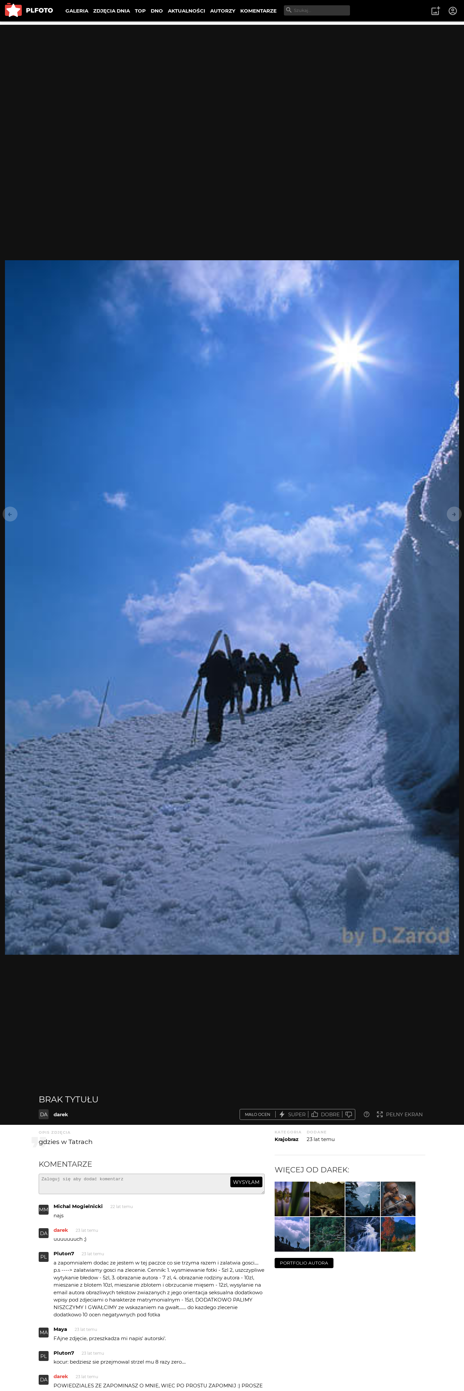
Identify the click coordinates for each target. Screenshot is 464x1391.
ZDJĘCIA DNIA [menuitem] (111, 11)
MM (43, 1212)
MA (44, 1335)
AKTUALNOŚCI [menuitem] (186, 11)
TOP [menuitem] (140, 11)
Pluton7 (64, 1256)
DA (44, 1114)
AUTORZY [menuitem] (222, 11)
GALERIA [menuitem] (76, 11)
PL (43, 1260)
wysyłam (246, 1182)
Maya (60, 1332)
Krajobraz (286, 1139)
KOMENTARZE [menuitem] (258, 11)
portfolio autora (304, 1263)
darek (61, 1114)
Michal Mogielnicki (78, 1209)
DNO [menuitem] (157, 11)
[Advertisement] (232, 71)
